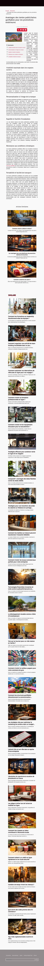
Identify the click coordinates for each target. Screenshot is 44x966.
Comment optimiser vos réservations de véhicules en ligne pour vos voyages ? (21, 371)
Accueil (7, 10)
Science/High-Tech (28, 955)
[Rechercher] (20, 959)
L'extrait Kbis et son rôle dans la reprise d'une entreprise (21, 750)
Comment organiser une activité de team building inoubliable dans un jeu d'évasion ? (21, 345)
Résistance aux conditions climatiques (15, 54)
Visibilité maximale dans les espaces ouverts (16, 47)
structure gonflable (10, 165)
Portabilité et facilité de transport (14, 56)
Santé (21, 955)
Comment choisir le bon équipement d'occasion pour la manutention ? (20, 426)
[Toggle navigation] (3, 3)
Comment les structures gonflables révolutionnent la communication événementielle (19, 697)
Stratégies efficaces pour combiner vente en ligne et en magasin (21, 453)
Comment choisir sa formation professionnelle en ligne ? (18, 398)
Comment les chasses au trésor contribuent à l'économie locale (18, 831)
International (15, 955)
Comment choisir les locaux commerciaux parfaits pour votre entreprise (22, 561)
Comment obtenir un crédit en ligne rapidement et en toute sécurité (20, 858)
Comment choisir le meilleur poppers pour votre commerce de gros (22, 669)
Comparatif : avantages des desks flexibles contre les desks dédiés (22, 480)
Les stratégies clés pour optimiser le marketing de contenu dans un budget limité (21, 724)
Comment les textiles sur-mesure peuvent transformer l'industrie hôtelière (22, 534)
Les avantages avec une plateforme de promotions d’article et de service (22, 254)
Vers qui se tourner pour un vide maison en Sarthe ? (21, 642)
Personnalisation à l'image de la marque (16, 49)
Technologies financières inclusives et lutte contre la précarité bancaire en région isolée (20, 589)
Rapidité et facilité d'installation (14, 52)
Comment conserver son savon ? (22, 279)
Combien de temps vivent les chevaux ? (21, 885)
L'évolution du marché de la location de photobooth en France (21, 777)
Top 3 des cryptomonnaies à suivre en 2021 (20, 938)
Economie (12, 10)
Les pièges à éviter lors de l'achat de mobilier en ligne (20, 804)
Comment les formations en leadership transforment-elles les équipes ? (21, 317)
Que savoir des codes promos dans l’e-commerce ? (20, 911)
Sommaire (11, 45)
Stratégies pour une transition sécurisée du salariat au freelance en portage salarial (21, 508)
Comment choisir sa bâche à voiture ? (22, 228)
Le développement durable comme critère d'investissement (22, 615)
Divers (35, 955)
